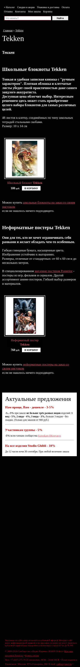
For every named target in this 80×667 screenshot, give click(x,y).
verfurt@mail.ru (64, 664)
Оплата (66, 7)
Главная (8, 30)
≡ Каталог (9, 7)
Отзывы (8, 11)
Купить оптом (32, 655)
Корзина (47, 11)
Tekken (19, 30)
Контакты (20, 11)
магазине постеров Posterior (53, 271)
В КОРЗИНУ (31, 188)
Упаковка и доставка (48, 7)
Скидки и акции (26, 7)
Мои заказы (34, 11)
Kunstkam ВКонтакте (49, 435)
